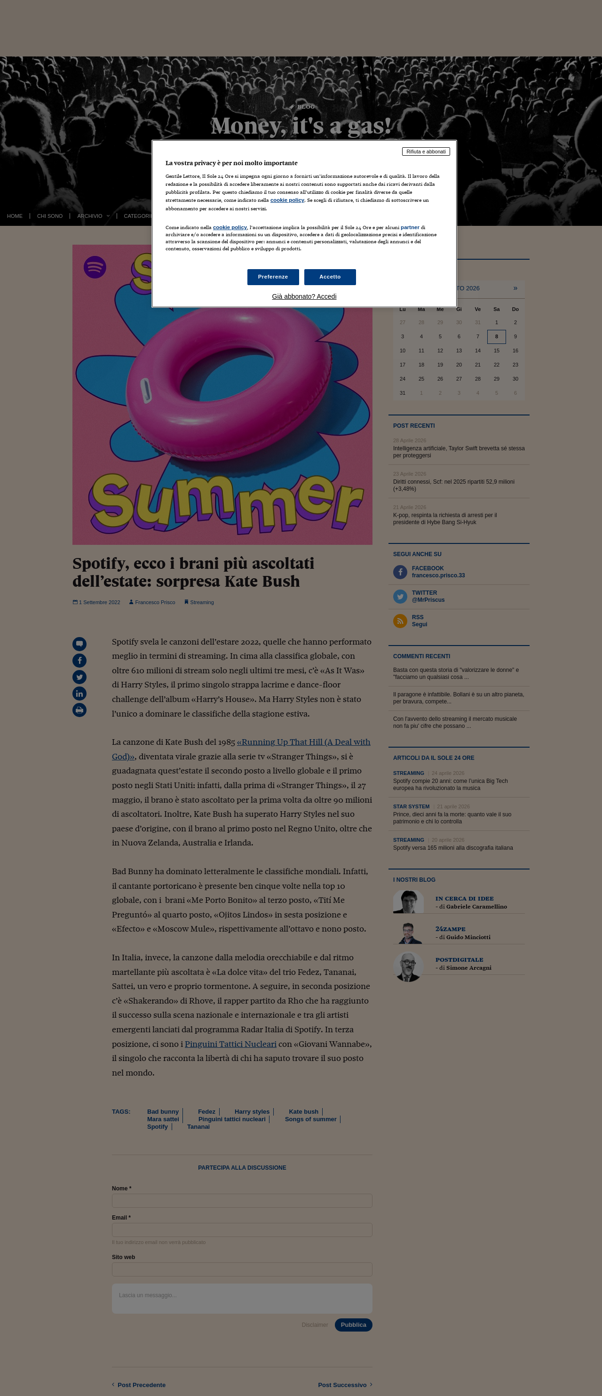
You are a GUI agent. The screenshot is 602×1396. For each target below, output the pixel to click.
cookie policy (287, 200)
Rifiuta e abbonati (426, 151)
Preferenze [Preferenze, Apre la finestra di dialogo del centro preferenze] (273, 276)
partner (410, 227)
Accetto (330, 276)
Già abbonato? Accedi (304, 296)
